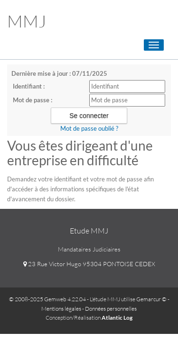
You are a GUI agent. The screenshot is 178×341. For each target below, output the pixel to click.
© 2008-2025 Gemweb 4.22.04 (47, 299)
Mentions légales (61, 308)
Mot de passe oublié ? (89, 128)
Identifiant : (29, 86)
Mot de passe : (32, 100)
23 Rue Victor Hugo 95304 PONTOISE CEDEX (89, 264)
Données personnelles (111, 308)
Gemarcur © (151, 299)
